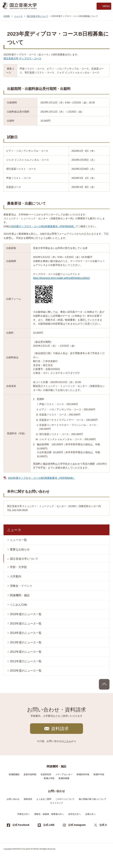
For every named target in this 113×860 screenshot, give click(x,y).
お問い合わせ (13, 799)
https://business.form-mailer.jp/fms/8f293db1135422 (61, 278)
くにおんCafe (18, 604)
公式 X (103, 824)
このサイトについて (65, 799)
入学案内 (15, 576)
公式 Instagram (77, 824)
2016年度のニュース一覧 (26, 614)
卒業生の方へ (23, 814)
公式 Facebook (20, 824)
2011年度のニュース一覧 (26, 661)
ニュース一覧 (18, 539)
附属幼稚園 (64, 778)
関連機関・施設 (20, 595)
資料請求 (60, 728)
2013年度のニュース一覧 (26, 642)
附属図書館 (14, 774)
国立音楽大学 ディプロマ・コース (22, 58)
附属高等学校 (83, 774)
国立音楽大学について (37, 16)
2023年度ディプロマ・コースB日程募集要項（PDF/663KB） (41, 477)
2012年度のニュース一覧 (26, 651)
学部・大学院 (18, 567)
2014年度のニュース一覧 (26, 632)
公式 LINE (49, 824)
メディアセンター (63, 774)
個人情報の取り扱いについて (92, 799)
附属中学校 (99, 774)
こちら (67, 741)
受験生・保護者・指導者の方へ (49, 814)
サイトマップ (56, 803)
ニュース (18, 16)
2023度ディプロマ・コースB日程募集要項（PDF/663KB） (43, 226)
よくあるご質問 (43, 799)
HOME (7, 16)
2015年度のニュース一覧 (26, 623)
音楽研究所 (46, 774)
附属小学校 (49, 778)
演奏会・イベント (21, 585)
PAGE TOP (104, 684)
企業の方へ (90, 814)
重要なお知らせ (20, 549)
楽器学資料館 (30, 774)
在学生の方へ (74, 814)
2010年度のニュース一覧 (26, 670)
